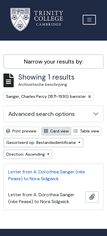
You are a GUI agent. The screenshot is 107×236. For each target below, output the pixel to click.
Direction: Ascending (26, 154)
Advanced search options (41, 114)
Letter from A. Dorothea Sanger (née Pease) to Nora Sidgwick (46, 175)
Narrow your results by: (53, 61)
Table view (86, 131)
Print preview (21, 131)
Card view (56, 131)
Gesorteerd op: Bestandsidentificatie (41, 142)
